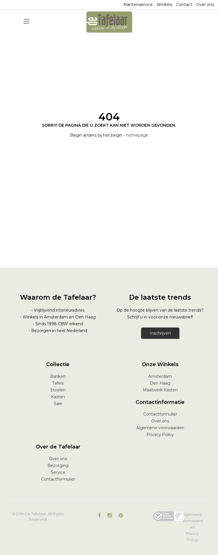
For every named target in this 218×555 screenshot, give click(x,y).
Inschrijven (160, 333)
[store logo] (109, 22)
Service (58, 472)
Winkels (164, 4)
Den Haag (160, 383)
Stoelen (58, 390)
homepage (137, 135)
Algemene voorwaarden (160, 427)
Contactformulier (160, 414)
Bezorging (57, 465)
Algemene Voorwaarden (192, 520)
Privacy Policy (160, 434)
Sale (58, 403)
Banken (58, 376)
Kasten (58, 396)
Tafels (58, 383)
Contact (184, 4)
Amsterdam (160, 376)
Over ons (205, 4)
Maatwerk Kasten (160, 390)
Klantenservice (138, 4)
